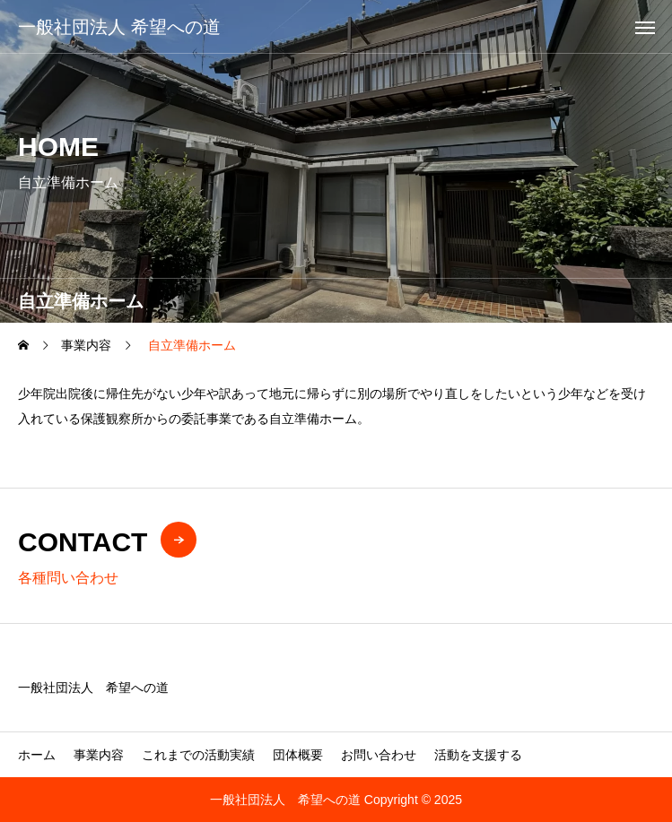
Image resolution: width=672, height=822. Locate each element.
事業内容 (99, 755)
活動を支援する (478, 755)
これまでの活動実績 (198, 755)
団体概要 (298, 755)
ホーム (37, 755)
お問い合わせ (378, 755)
